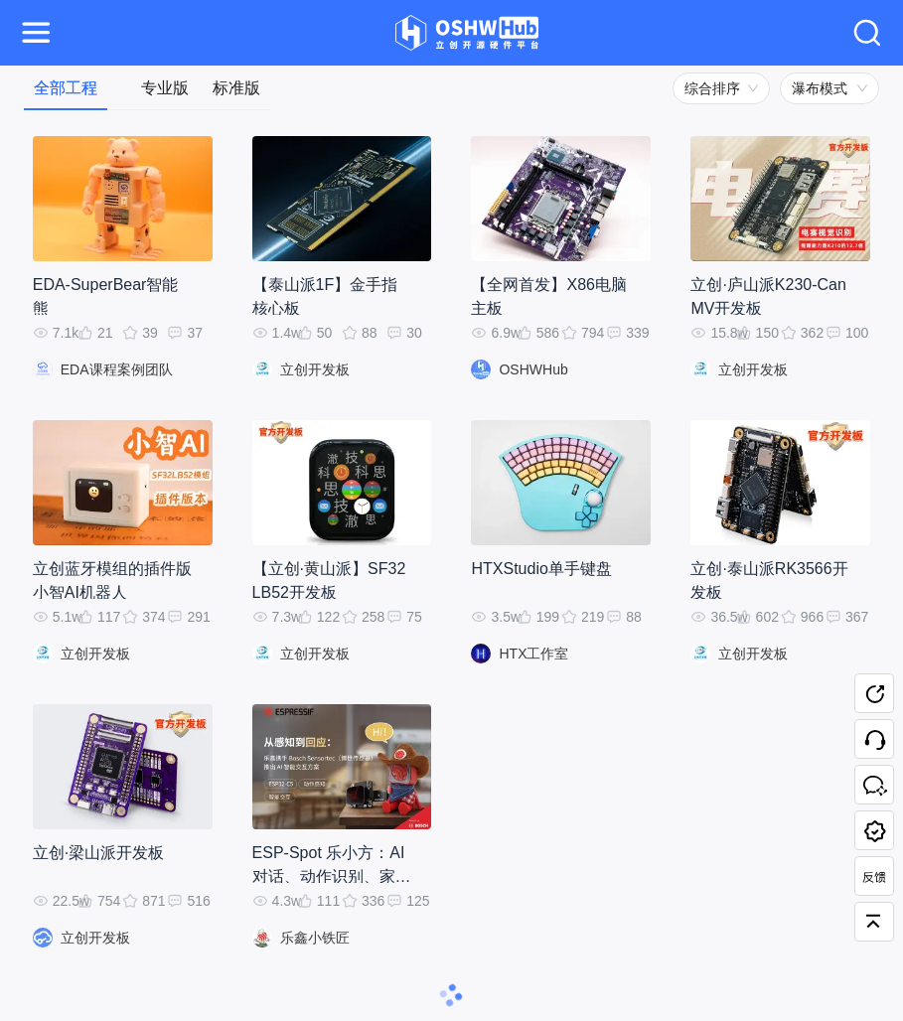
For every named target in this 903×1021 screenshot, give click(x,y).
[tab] (65, 87)
